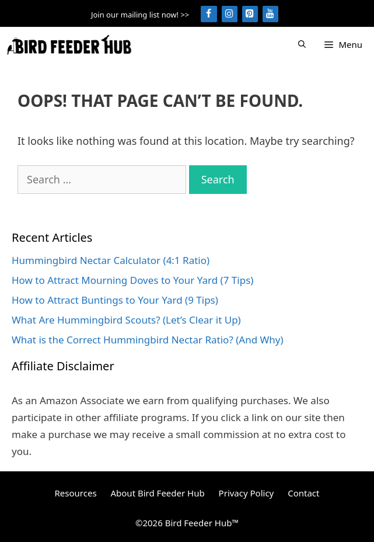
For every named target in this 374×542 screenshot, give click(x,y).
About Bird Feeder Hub (157, 493)
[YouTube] (270, 14)
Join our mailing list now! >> (140, 14)
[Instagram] (229, 14)
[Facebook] (208, 14)
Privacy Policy (246, 493)
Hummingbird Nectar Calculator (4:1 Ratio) (110, 260)
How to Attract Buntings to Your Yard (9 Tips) (115, 300)
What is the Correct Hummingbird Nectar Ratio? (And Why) (148, 339)
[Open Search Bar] (302, 44)
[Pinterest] (250, 14)
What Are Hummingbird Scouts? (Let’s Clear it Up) (126, 319)
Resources (76, 493)
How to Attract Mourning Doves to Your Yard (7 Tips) (132, 280)
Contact (303, 493)
